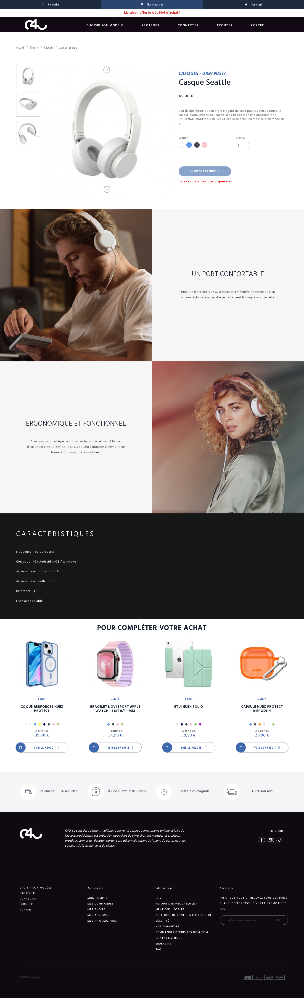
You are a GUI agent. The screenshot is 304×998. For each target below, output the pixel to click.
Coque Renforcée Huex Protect (42, 709)
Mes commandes (100, 904)
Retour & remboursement (176, 904)
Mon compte (97, 898)
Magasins (164, 944)
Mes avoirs (96, 909)
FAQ (159, 949)
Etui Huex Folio (188, 707)
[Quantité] (240, 145)
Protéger (150, 25)
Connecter (188, 25)
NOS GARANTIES (168, 927)
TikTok (280, 840)
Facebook (261, 840)
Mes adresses (98, 915)
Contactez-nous (169, 938)
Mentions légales (170, 909)
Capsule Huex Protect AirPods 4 (262, 709)
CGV (159, 898)
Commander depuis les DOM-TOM (182, 932)
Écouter (225, 25)
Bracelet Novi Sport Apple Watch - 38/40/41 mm (115, 709)
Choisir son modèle (104, 25)
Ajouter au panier (204, 171)
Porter (257, 25)
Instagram (270, 840)
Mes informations (102, 921)
